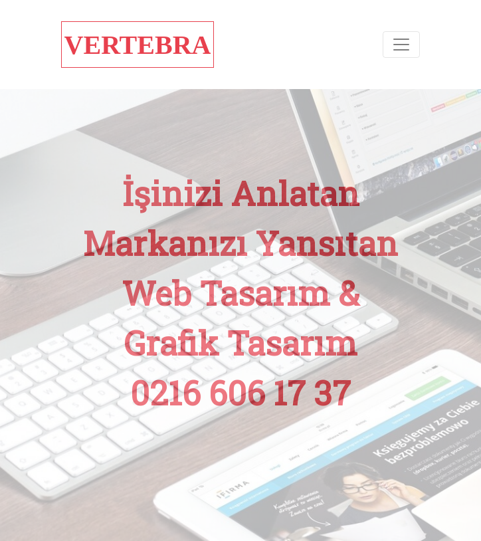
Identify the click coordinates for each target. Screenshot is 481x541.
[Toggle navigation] (401, 44)
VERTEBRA (137, 45)
